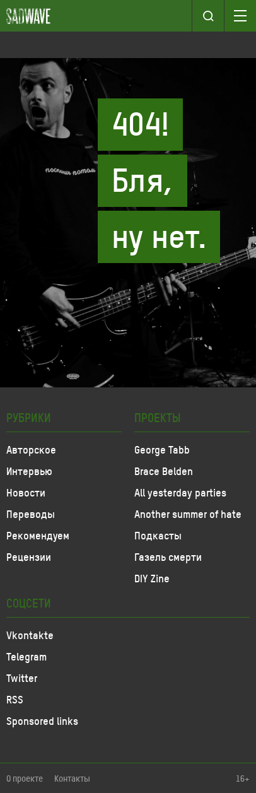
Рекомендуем (37, 535)
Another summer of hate (187, 513)
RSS (14, 699)
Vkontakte (30, 635)
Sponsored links (42, 720)
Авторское (31, 449)
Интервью (29, 471)
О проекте (24, 778)
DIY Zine (152, 578)
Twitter (21, 677)
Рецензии (28, 556)
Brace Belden (163, 471)
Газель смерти (168, 556)
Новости (25, 492)
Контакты (72, 778)
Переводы (30, 513)
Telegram (26, 656)
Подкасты (158, 535)
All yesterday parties (180, 492)
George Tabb (162, 449)
